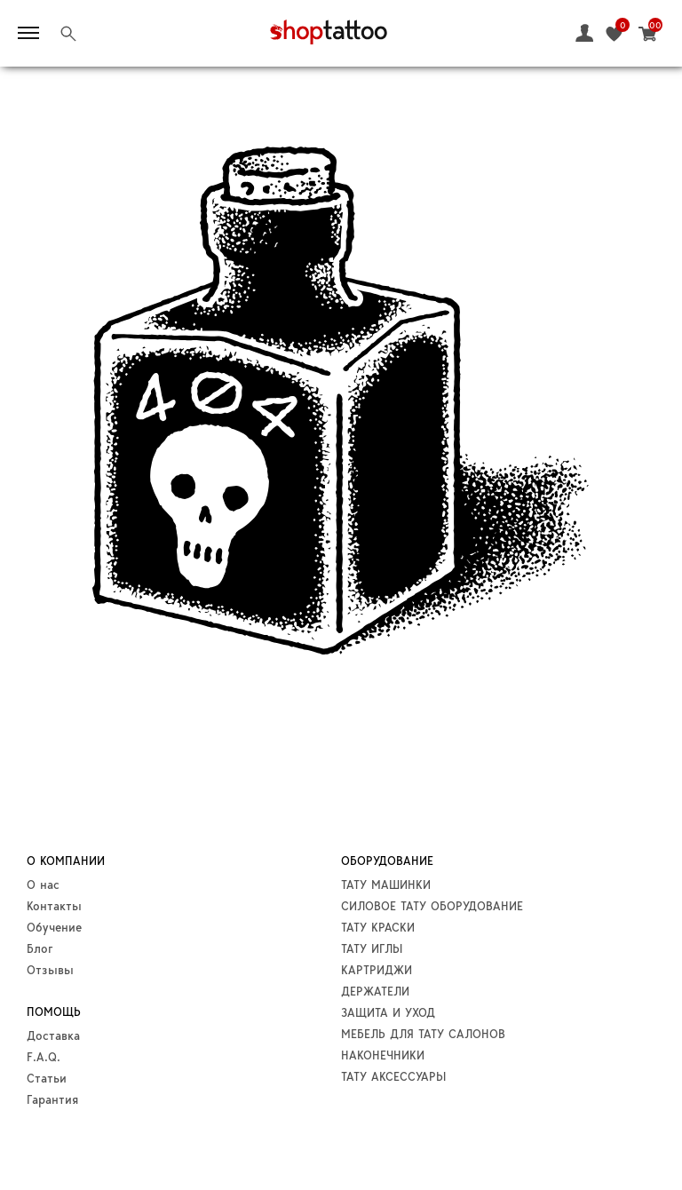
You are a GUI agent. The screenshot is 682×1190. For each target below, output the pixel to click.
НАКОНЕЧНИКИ (382, 1055)
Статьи (47, 1078)
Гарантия (52, 1099)
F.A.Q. (43, 1057)
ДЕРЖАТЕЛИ (375, 991)
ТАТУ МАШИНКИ (386, 884)
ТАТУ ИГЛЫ (371, 948)
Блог (40, 948)
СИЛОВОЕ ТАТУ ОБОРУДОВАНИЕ (432, 906)
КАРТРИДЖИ (376, 970)
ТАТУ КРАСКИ (378, 927)
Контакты (54, 906)
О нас (43, 884)
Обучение (54, 927)
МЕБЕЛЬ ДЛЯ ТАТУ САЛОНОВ (423, 1034)
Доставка (53, 1035)
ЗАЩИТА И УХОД (388, 1012)
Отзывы (50, 970)
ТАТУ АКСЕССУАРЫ (393, 1076)
